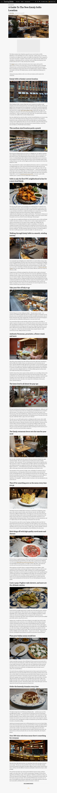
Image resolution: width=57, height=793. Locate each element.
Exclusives (27, 1)
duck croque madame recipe (27, 110)
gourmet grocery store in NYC (27, 173)
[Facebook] (35, 1)
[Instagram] (44, 1)
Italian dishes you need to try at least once (25, 562)
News (22, 1)
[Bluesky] (43, 1)
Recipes (18, 1)
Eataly (13, 64)
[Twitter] (37, 1)
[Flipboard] (39, 1)
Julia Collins (11, 13)
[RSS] (46, 1)
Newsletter (52, 1)
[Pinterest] (41, 1)
